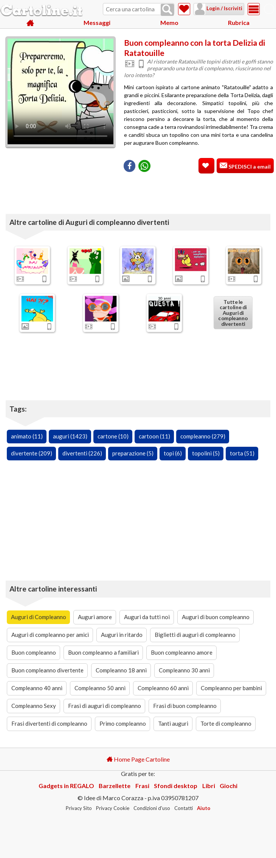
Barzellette (114, 785)
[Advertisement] (198, 189)
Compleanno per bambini (231, 688)
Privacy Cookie (112, 808)
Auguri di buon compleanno (216, 616)
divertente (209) (31, 453)
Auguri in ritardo (122, 634)
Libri (208, 785)
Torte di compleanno (225, 723)
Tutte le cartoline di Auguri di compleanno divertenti (233, 313)
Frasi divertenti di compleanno (49, 723)
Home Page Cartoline (138, 759)
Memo (169, 22)
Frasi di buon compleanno (185, 705)
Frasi (142, 785)
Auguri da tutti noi (147, 616)
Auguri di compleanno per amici (50, 634)
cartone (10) (113, 436)
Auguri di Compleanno (38, 616)
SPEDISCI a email (249, 166)
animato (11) (27, 436)
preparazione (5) (133, 453)
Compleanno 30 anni (184, 670)
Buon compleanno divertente (47, 670)
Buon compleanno (33, 652)
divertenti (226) (82, 453)
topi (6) (173, 453)
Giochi (228, 785)
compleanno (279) (202, 436)
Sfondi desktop (175, 785)
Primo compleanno (122, 723)
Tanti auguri (173, 723)
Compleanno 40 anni (36, 688)
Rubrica (239, 22)
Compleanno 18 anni (121, 670)
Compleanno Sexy (33, 705)
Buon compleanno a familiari (103, 652)
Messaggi (97, 22)
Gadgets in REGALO (66, 785)
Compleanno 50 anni (100, 688)
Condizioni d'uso (151, 808)
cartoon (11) (154, 436)
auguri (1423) (70, 436)
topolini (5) (206, 453)
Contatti (183, 808)
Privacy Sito (79, 808)
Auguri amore (95, 616)
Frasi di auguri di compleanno (104, 705)
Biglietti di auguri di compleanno (195, 634)
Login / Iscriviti (223, 8)
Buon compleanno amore (181, 652)
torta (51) (242, 453)
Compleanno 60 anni (163, 688)
